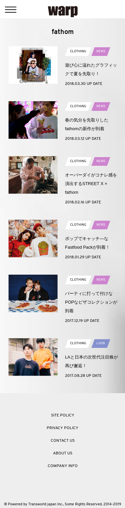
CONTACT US (63, 441)
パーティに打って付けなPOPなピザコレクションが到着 (91, 302)
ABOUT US (62, 453)
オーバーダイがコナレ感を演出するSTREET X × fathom (91, 183)
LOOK (100, 343)
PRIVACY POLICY (62, 428)
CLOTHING (78, 51)
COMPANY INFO (63, 466)
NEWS (100, 51)
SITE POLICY (62, 415)
